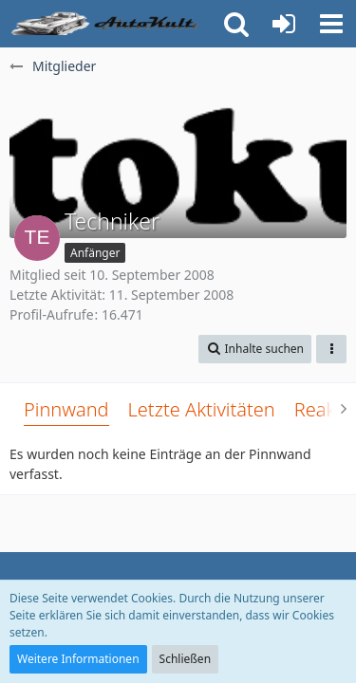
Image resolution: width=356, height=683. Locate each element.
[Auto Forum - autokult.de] (107, 24)
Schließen (185, 659)
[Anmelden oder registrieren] (284, 24)
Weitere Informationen (78, 659)
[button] (331, 24)
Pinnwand (66, 409)
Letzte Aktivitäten (201, 409)
